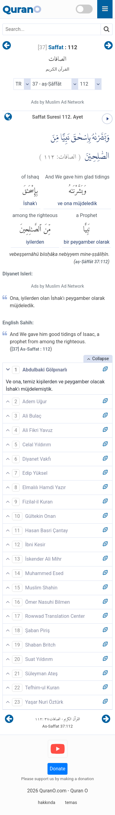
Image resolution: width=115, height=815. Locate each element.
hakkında (46, 802)
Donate (57, 769)
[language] (8, 118)
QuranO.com (52, 791)
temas (71, 802)
